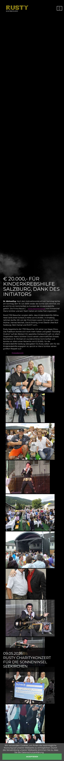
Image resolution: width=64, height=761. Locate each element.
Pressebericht (17, 353)
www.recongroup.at (36, 308)
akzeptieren (32, 757)
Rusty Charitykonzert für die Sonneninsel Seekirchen (27, 662)
